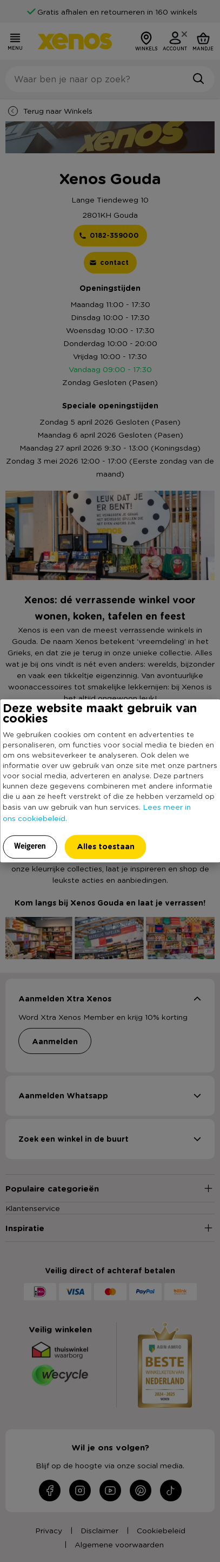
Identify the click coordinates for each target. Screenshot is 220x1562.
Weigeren (30, 846)
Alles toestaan (106, 846)
